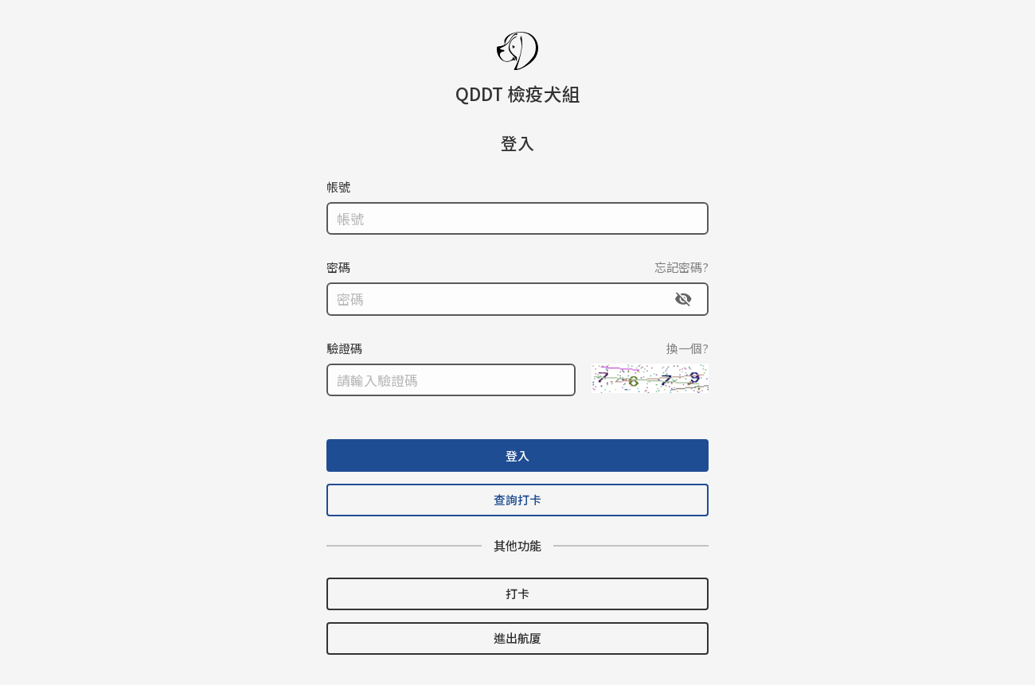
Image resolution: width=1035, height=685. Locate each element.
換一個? (687, 347)
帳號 (338, 185)
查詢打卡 (517, 499)
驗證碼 (344, 347)
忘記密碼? (681, 266)
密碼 (338, 266)
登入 (517, 454)
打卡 (517, 593)
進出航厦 (517, 637)
